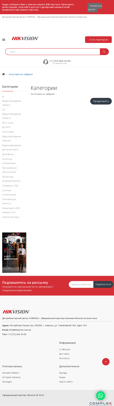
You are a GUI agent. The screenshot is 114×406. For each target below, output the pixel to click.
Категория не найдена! (21, 74)
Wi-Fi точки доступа (7, 124)
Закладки (7, 381)
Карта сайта (65, 381)
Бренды (63, 373)
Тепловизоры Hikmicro (9, 201)
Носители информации (9, 161)
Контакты (64, 358)
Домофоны (8, 154)
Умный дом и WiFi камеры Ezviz (11, 210)
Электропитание (10, 217)
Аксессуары (8, 131)
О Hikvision (64, 349)
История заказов (11, 377)
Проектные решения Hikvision (11, 178)
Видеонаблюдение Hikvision (11, 138)
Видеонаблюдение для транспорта (11, 147)
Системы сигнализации (9, 192)
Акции (62, 377)
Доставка (64, 353)
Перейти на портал (95, 7)
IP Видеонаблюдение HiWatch (11, 100)
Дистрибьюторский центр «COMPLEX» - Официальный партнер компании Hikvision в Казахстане (44, 17)
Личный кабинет (11, 373)
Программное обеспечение (9, 169)
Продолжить (101, 101)
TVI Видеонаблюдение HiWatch (11, 113)
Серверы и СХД (10, 185)
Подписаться (103, 284)
